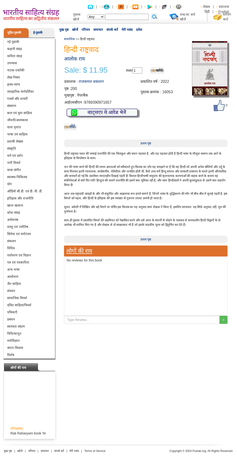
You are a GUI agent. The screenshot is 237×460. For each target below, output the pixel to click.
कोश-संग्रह (13, 212)
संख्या (129, 70)
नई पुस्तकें (13, 42)
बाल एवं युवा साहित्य (19, 113)
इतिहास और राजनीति (20, 198)
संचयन (11, 291)
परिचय (86, 30)
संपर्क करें (112, 30)
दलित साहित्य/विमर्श (19, 305)
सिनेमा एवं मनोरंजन (19, 234)
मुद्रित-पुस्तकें (14, 32)
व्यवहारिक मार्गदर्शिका (20, 91)
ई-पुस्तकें (37, 32)
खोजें (75, 30)
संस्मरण (11, 106)
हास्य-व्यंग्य (13, 84)
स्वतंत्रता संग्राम (16, 326)
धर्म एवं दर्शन (15, 156)
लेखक (206, 7)
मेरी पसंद (127, 30)
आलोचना (12, 277)
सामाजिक (69, 39)
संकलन (11, 241)
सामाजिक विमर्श (17, 298)
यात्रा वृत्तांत (14, 127)
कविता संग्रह (14, 56)
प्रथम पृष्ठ (146, 143)
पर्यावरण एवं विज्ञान (19, 255)
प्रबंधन (11, 319)
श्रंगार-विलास (15, 348)
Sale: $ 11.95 (86, 70)
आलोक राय (74, 58)
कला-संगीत (14, 170)
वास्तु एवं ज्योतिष (17, 227)
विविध (11, 248)
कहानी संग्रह (14, 49)
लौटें (72, 126)
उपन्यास (12, 63)
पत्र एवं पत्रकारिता (18, 262)
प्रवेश (139, 30)
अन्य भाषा (13, 269)
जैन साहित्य (14, 284)
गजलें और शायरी (17, 99)
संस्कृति (11, 148)
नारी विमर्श (13, 163)
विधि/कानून (14, 333)
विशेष (10, 355)
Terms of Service (94, 451)
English (223, 12)
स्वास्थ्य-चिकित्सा (17, 177)
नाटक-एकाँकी (15, 70)
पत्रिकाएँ (12, 312)
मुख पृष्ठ (63, 30)
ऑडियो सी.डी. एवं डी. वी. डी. (25, 191)
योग (9, 184)
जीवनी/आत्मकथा (17, 120)
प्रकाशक (224, 7)
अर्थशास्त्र (12, 220)
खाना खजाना (15, 205)
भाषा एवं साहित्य (17, 134)
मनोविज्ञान (13, 341)
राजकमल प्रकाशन (91, 81)
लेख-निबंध (13, 77)
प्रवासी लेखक (15, 141)
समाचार (98, 30)
